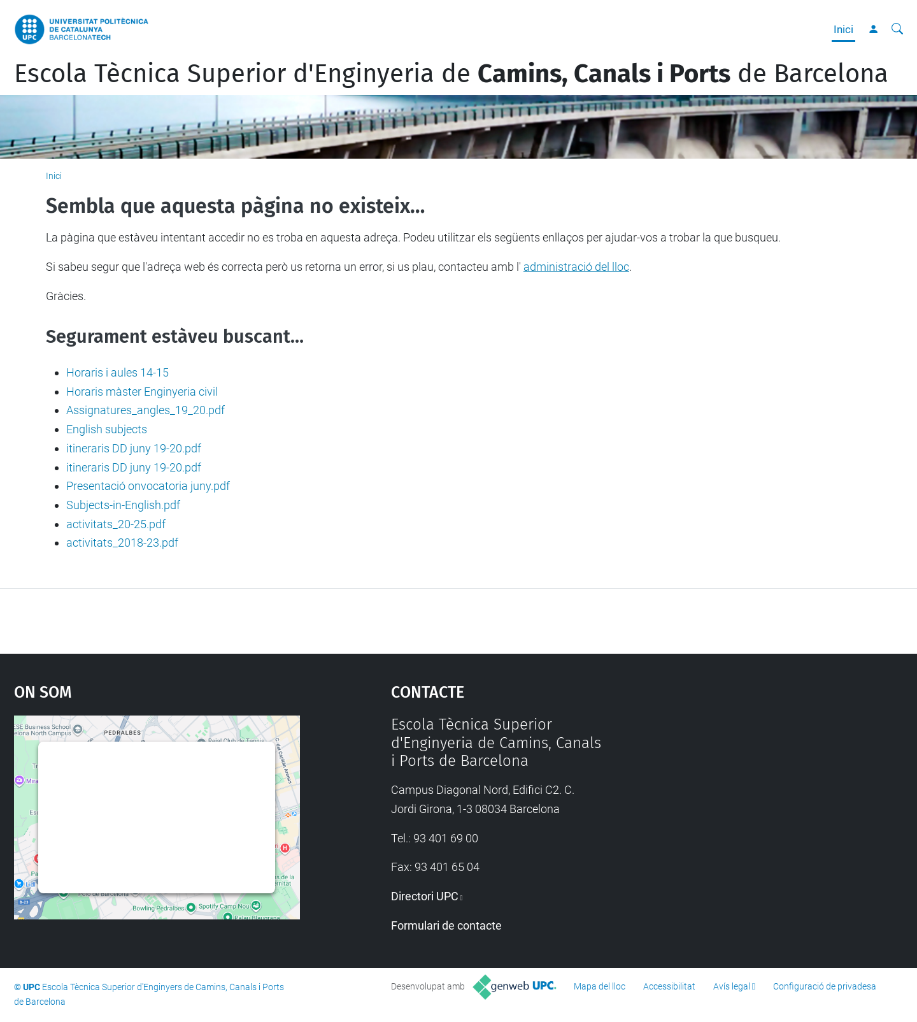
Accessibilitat (669, 986)
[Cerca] (897, 29)
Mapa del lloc (599, 986)
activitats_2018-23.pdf (122, 542)
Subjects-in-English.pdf (123, 505)
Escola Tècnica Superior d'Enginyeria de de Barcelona (451, 74)
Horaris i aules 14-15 (117, 372)
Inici (843, 29)
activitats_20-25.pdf (116, 524)
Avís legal (731, 986)
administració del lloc (576, 266)
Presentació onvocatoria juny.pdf (148, 486)
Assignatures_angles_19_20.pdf (145, 410)
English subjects (106, 429)
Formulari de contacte (446, 925)
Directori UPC (424, 896)
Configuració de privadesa (824, 986)
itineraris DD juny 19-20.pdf (133, 448)
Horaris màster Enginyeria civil (142, 391)
